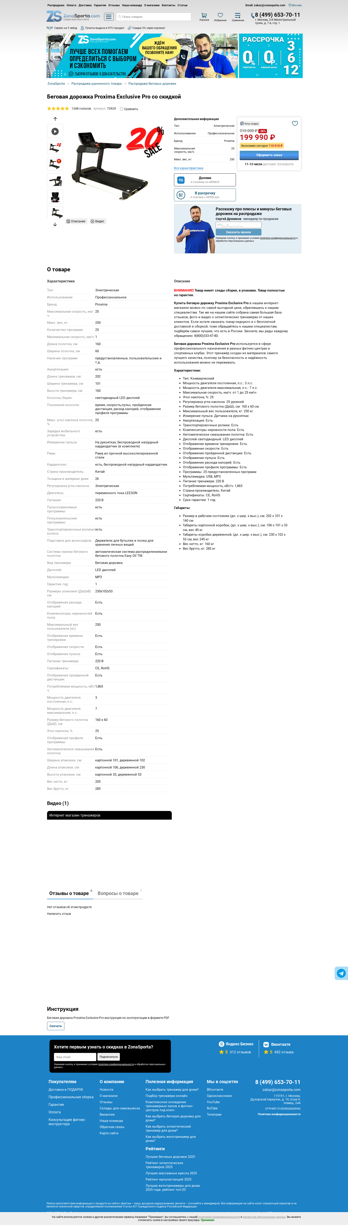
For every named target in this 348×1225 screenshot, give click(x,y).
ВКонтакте (215, 1090)
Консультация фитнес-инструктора (67, 1122)
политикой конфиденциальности (219, 1217)
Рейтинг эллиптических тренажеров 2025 (164, 1165)
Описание (78, 221)
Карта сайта (109, 1133)
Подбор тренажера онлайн (167, 1096)
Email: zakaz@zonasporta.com (265, 5)
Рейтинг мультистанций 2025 (168, 1179)
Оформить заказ (269, 155)
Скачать (55, 1026)
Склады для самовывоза (120, 1108)
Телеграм (214, 1114)
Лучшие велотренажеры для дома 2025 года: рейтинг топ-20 (173, 1188)
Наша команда (132, 5)
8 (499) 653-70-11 (277, 15)
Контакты (168, 5)
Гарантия (100, 5)
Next (230, 57)
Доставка (85, 5)
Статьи (182, 5)
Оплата (71, 5)
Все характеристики (188, 168)
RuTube (212, 1108)
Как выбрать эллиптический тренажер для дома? (168, 1128)
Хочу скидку (252, 123)
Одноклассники (219, 1096)
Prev (54, 57)
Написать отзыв (59, 913)
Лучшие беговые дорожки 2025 (170, 1157)
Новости (106, 1090)
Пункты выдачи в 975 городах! (104, 28)
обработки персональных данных (264, 1217)
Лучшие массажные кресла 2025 (171, 1173)
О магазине (152, 5)
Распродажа (55, 5)
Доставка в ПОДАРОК (66, 1090)
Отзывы (114, 5)
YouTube (213, 1102)
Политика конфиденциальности (279, 1114)
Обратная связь (112, 1127)
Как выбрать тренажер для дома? (172, 1090)
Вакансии (107, 1114)
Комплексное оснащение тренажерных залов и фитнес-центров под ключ (169, 1106)
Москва (296, 5)
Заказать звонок (238, 232)
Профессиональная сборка (71, 1097)
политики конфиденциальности (278, 238)
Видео (99, 221)
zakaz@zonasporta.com (282, 1090)
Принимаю (207, 1220)
